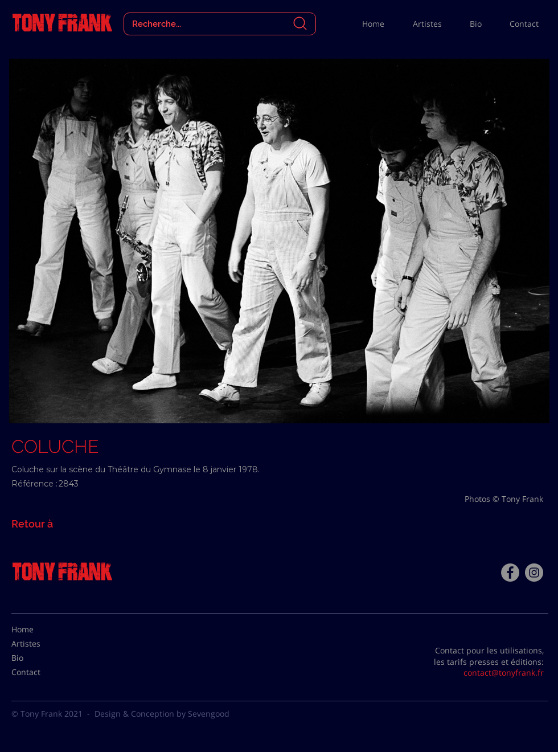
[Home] (39, 629)
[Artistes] (39, 643)
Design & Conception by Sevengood (162, 713)
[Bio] (39, 658)
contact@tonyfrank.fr (503, 672)
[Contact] (39, 672)
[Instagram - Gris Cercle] (534, 572)
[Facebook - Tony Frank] (510, 572)
